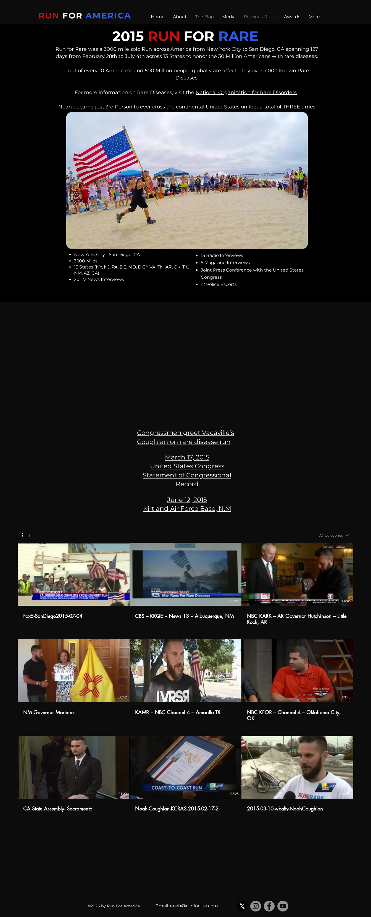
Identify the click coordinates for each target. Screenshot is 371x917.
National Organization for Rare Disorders (246, 92)
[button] (26, 535)
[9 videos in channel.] (185, 680)
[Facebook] (269, 906)
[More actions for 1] (26, 535)
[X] (242, 906)
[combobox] (334, 535)
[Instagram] (255, 906)
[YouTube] (282, 906)
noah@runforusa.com (194, 905)
